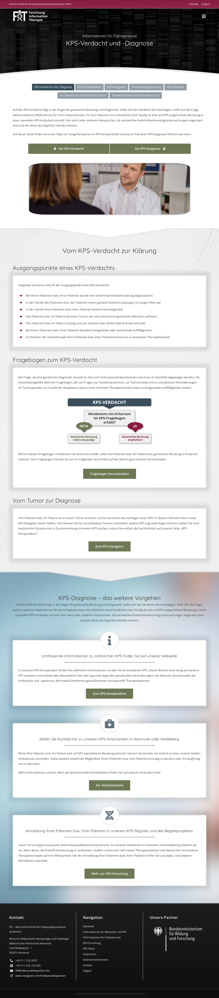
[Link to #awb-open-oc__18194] (204, 16)
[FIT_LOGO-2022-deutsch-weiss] (30, 12)
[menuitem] (204, 4)
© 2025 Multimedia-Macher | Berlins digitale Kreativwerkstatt (109, 993)
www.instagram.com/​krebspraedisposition (40, 975)
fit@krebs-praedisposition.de (32, 970)
